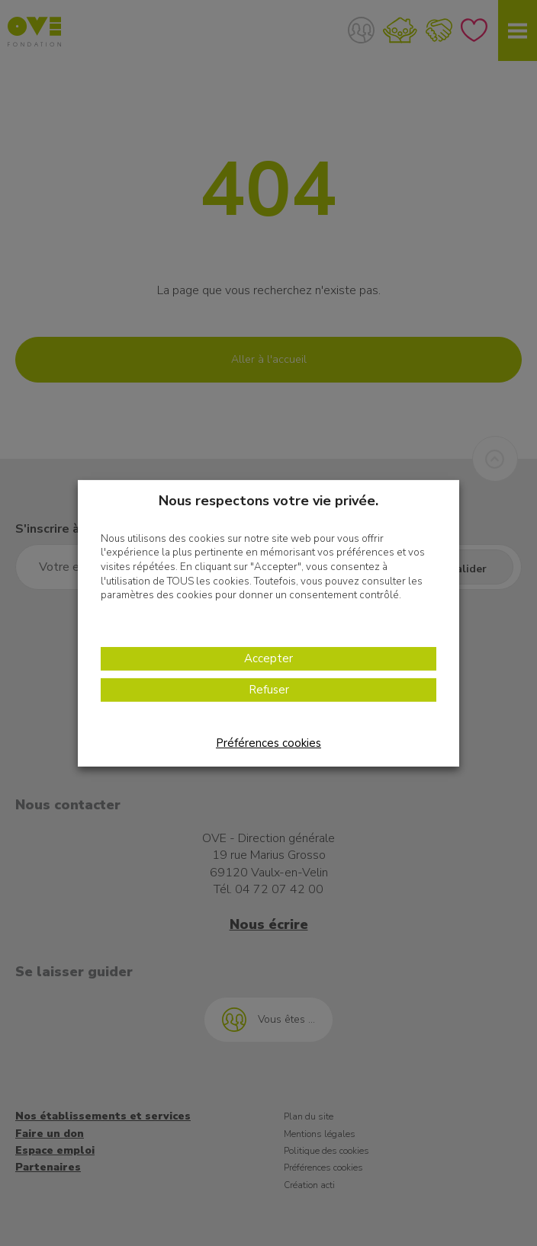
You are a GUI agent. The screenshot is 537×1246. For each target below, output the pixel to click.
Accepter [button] (268, 658)
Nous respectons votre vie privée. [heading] (268, 500)
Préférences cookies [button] (268, 743)
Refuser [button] (269, 689)
